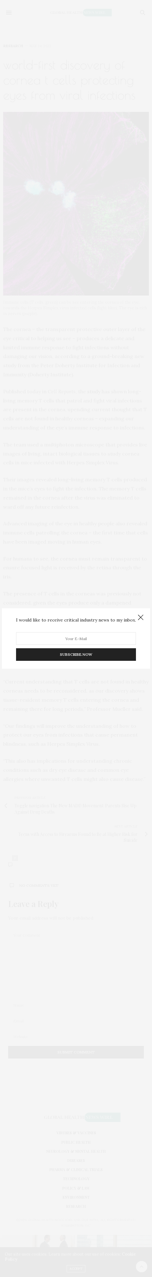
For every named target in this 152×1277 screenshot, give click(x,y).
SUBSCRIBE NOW (76, 654)
